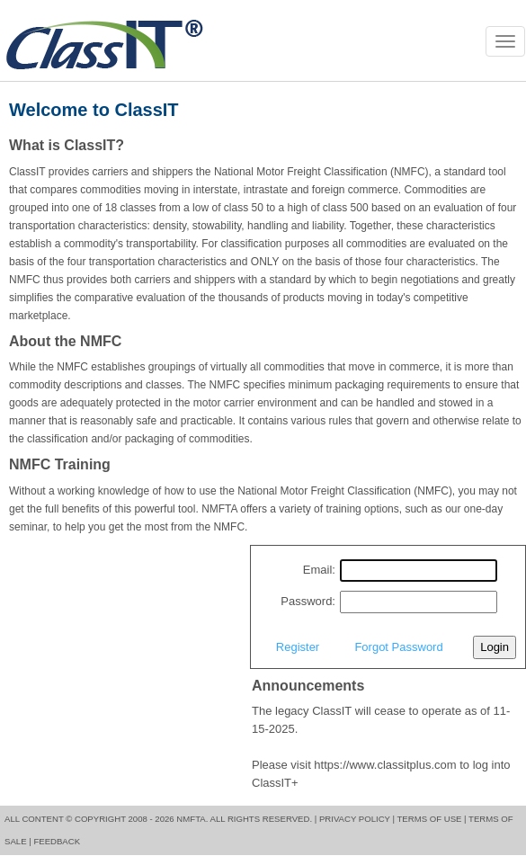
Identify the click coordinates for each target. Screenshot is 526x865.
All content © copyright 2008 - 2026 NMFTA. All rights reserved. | (160, 819)
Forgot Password (398, 647)
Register (297, 647)
